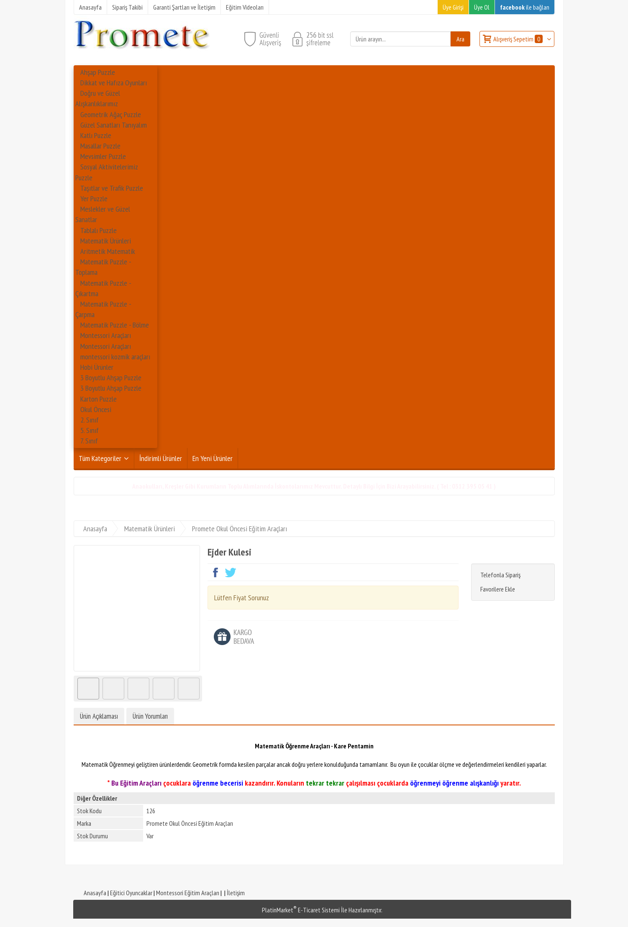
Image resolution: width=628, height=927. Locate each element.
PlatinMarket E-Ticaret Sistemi (301, 910)
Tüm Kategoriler (100, 458)
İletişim (236, 893)
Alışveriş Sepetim (518, 39)
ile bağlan (524, 7)
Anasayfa (95, 893)
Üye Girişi (453, 7)
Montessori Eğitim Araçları (187, 893)
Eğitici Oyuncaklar (131, 893)
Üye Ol (482, 7)
